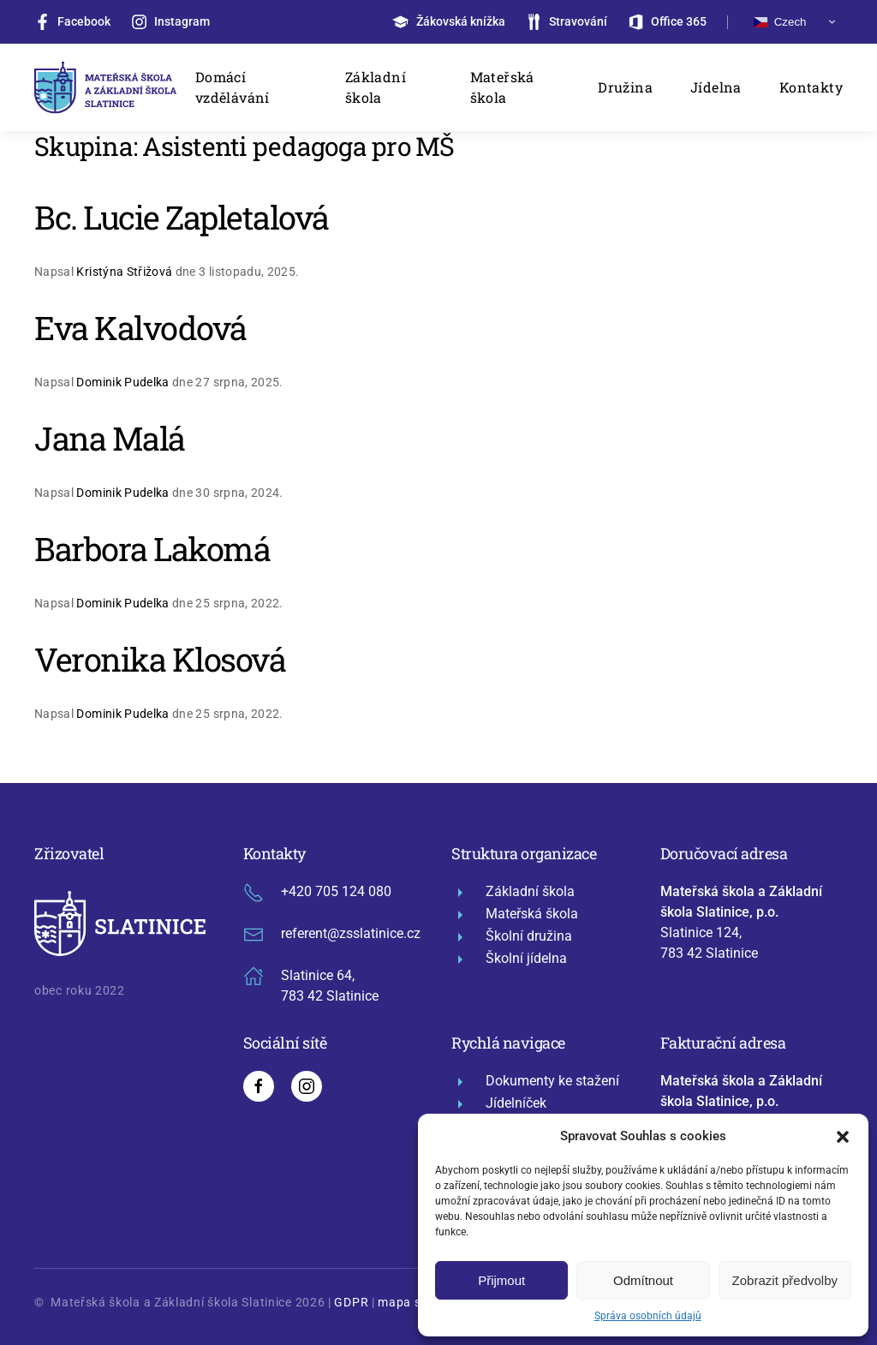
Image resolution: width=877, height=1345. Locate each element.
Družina (625, 87)
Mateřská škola (502, 87)
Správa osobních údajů (647, 1316)
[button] (842, 1136)
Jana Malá (109, 437)
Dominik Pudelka (122, 382)
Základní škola (375, 87)
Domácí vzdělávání (232, 87)
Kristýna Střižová (124, 271)
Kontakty (811, 87)
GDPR (351, 1302)
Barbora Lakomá (152, 548)
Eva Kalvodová (140, 327)
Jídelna (716, 87)
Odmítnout (643, 1280)
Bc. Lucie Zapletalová (181, 216)
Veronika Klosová (159, 658)
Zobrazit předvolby (785, 1280)
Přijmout (501, 1280)
